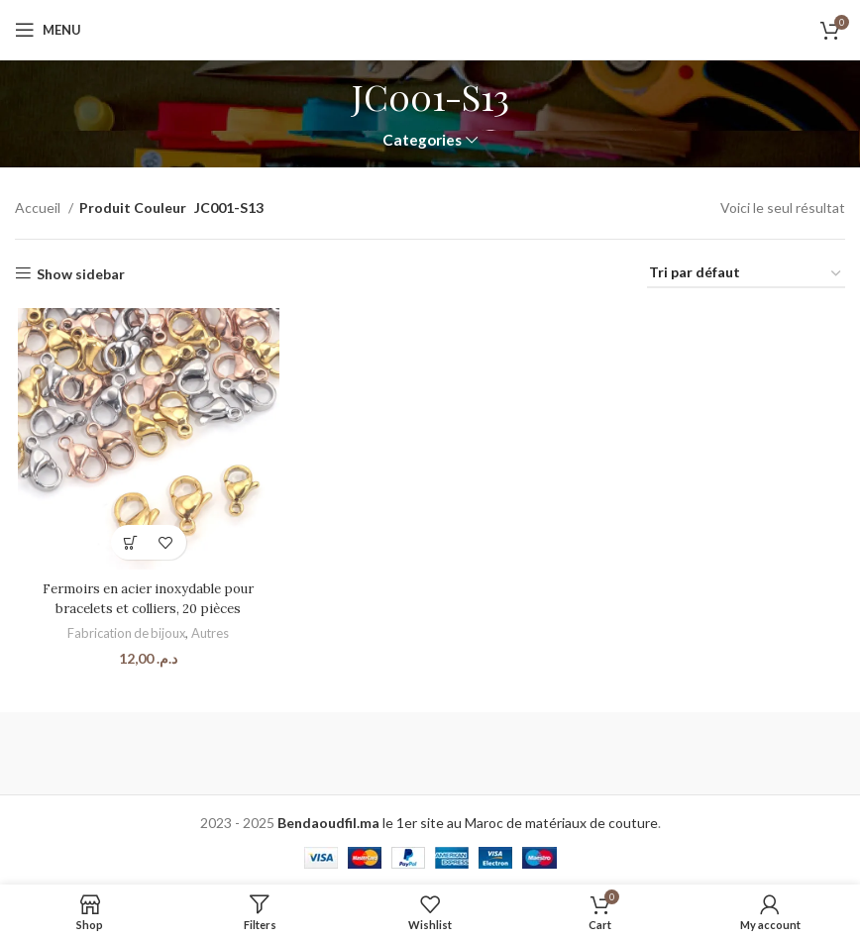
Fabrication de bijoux (123, 635)
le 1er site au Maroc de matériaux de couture (467, 818)
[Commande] (746, 274)
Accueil (39, 207)
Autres (210, 635)
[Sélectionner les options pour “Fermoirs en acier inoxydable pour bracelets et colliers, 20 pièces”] (129, 544)
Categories (422, 140)
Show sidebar (81, 273)
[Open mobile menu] (48, 30)
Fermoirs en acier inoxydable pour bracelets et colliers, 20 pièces (146, 600)
